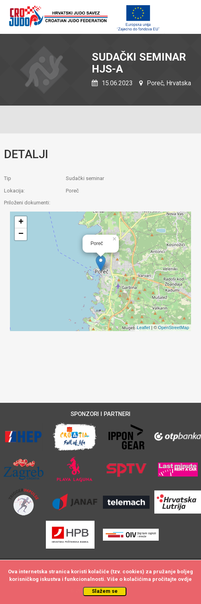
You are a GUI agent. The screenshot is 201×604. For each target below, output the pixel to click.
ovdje (185, 579)
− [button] (21, 234)
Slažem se (105, 591)
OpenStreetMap (173, 327)
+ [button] (21, 222)
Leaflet (143, 327)
